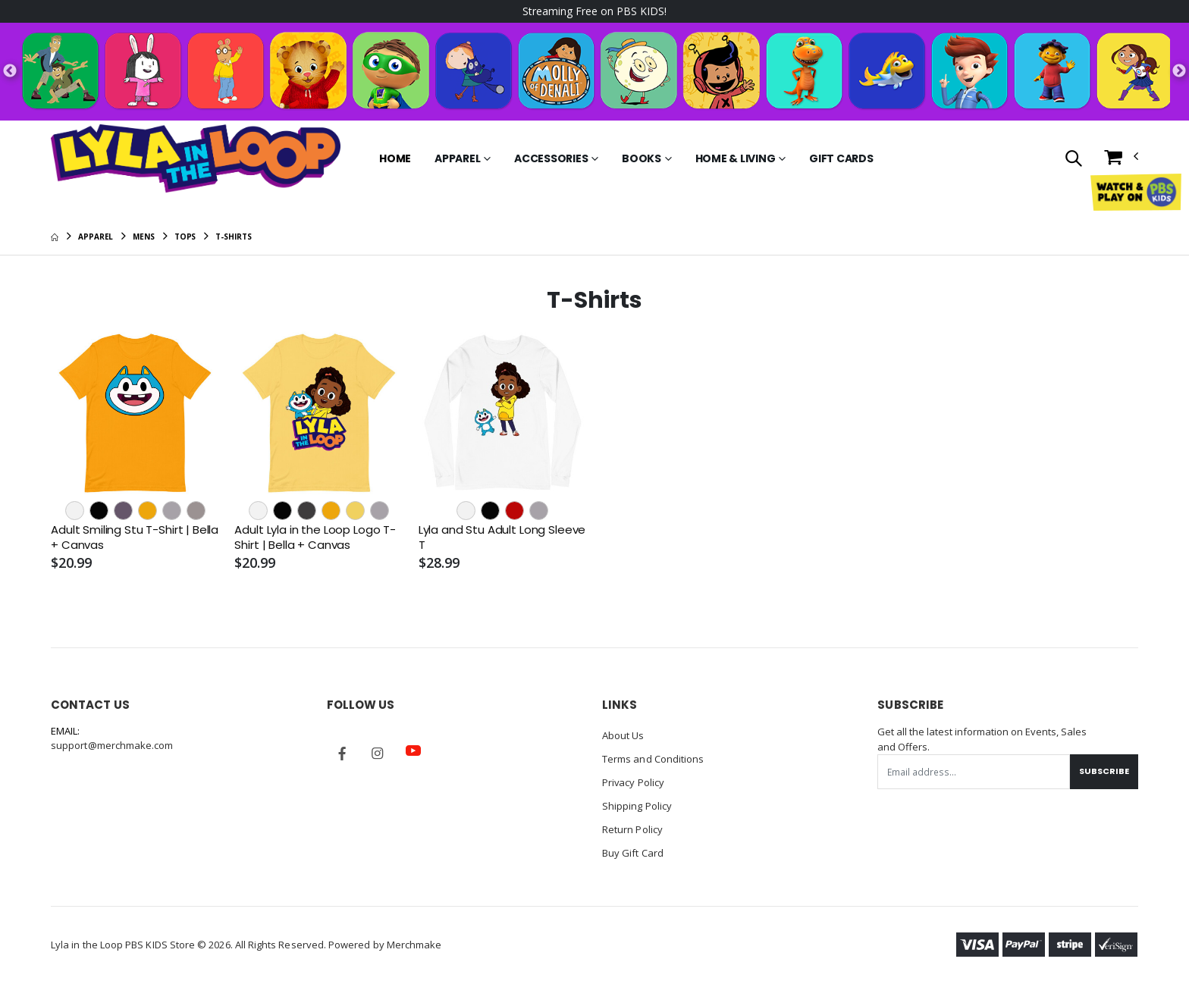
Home (395, 158)
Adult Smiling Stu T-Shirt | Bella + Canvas (134, 537)
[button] (1073, 159)
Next (1179, 71)
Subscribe (1104, 771)
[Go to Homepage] (195, 158)
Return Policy (632, 826)
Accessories (551, 158)
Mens (144, 236)
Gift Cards (841, 158)
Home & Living (735, 158)
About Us (623, 735)
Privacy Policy (633, 781)
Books (641, 158)
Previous (9, 71)
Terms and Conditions (653, 758)
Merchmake (414, 940)
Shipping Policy (637, 803)
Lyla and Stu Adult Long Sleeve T (502, 537)
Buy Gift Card (633, 849)
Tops (185, 236)
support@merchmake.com (112, 745)
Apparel (457, 158)
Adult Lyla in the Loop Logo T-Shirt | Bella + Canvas (315, 537)
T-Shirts (233, 236)
